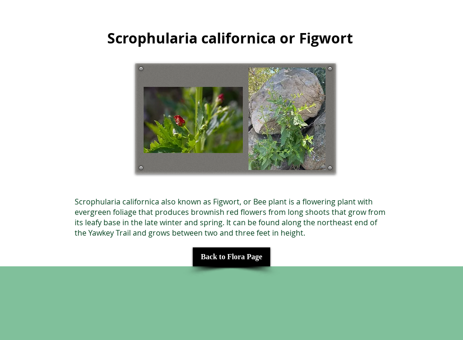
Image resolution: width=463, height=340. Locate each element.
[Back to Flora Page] (231, 256)
